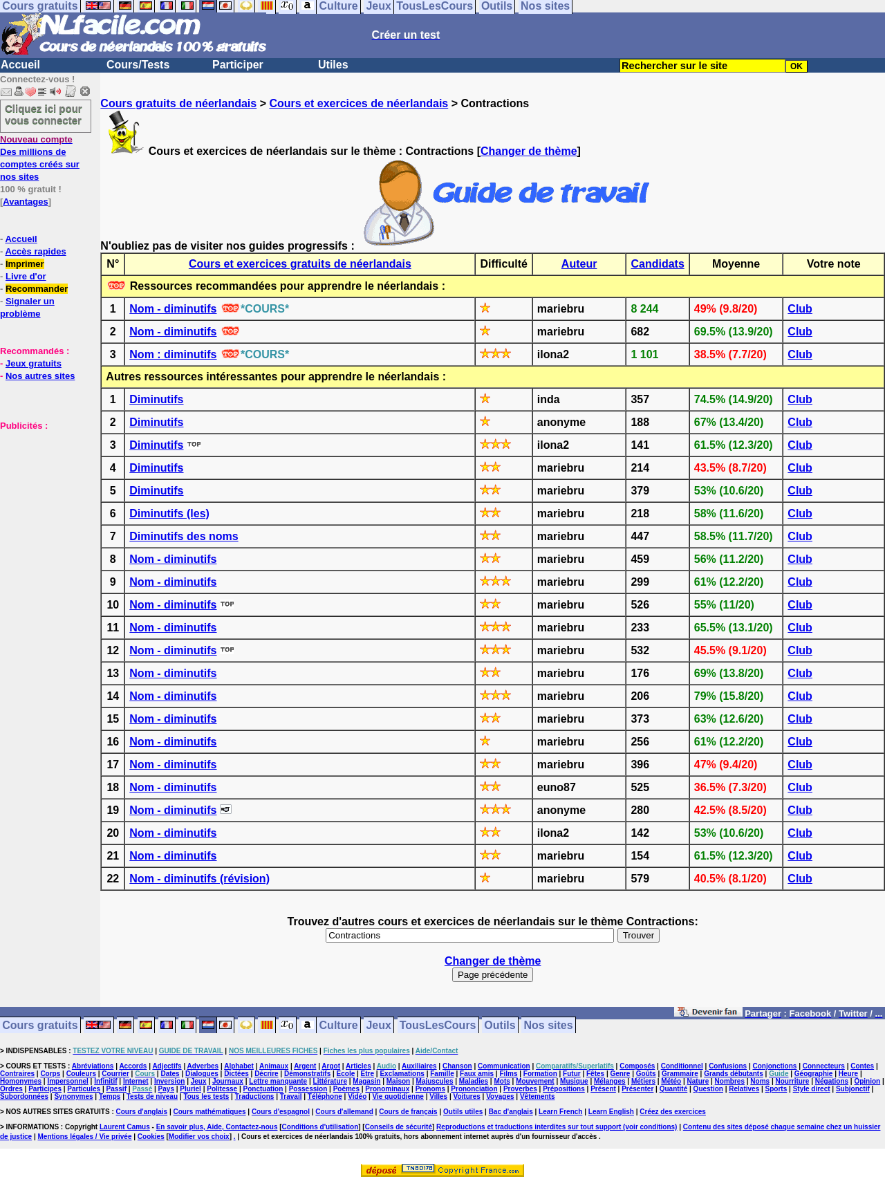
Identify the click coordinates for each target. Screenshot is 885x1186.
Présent (603, 1089)
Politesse (222, 1089)
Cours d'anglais (142, 1111)
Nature (698, 1081)
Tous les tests (206, 1096)
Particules (83, 1089)
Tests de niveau (152, 1096)
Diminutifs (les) (169, 513)
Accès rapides (35, 251)
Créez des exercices (673, 1111)
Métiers (643, 1081)
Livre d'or (26, 276)
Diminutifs (156, 399)
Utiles (333, 65)
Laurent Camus (125, 1127)
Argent (305, 1066)
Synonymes (73, 1096)
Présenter (637, 1089)
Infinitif (105, 1081)
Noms (760, 1081)
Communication (504, 1066)
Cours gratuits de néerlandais (178, 103)
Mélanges (610, 1081)
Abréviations (93, 1066)
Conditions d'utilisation (320, 1127)
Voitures (467, 1096)
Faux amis (477, 1073)
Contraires (17, 1073)
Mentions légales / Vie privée (85, 1136)
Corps (50, 1073)
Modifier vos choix (199, 1136)
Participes (45, 1089)
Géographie (813, 1073)
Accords (133, 1066)
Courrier (115, 1073)
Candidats (657, 264)
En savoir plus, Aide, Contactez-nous (217, 1127)
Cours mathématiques (210, 1111)
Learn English (611, 1111)
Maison (398, 1081)
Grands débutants (733, 1073)
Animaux (273, 1066)
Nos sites (548, 1025)
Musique (574, 1081)
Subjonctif (853, 1089)
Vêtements (537, 1096)
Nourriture (792, 1081)
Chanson (457, 1066)
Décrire (266, 1073)
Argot (331, 1066)
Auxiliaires (419, 1066)
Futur (572, 1073)
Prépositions (564, 1089)
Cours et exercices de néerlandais (358, 103)
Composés (637, 1066)
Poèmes (346, 1089)
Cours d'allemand (344, 1111)
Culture (338, 1025)
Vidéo (357, 1096)
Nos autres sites (40, 376)
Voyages (500, 1096)
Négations (831, 1081)
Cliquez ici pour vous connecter (43, 114)
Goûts (646, 1073)
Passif (116, 1089)
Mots (502, 1081)
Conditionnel (682, 1066)
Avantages (25, 201)
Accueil (20, 65)
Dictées (236, 1073)
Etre (367, 1073)
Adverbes (203, 1066)
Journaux (227, 1081)
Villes (438, 1096)
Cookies (151, 1136)
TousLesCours (438, 1025)
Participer (237, 65)
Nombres (730, 1081)
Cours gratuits (39, 1025)
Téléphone (325, 1096)
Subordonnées (24, 1096)
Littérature (330, 1081)
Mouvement (535, 1081)
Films (508, 1073)
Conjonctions (775, 1066)
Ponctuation (263, 1089)
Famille (442, 1073)
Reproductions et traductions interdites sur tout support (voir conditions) (556, 1127)
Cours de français (408, 1111)
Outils (499, 1025)
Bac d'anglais (511, 1111)
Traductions (254, 1096)
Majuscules (435, 1081)
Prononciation (474, 1089)
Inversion (169, 1081)
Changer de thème (529, 151)
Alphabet (239, 1066)
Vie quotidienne (398, 1096)
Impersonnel (67, 1081)
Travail (291, 1096)
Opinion (867, 1081)
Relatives (744, 1089)
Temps (110, 1096)
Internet (136, 1081)
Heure (848, 1073)
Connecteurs (824, 1066)
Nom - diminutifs (172, 309)
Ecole (346, 1073)
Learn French (560, 1111)
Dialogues (201, 1073)
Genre (621, 1073)
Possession (308, 1089)
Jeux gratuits (34, 363)
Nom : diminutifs (172, 354)
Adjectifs (166, 1066)
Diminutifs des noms (183, 536)
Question (708, 1089)
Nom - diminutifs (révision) (199, 878)
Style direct (811, 1089)
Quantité (674, 1089)
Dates (169, 1073)
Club (800, 309)
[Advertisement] (41, 501)
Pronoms (430, 1089)
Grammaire (680, 1073)
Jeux (378, 1025)
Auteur (579, 264)
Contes (862, 1066)
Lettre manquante (278, 1081)
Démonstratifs (307, 1073)
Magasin (366, 1081)
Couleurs (81, 1073)
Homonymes (20, 1081)
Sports (776, 1089)
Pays (166, 1089)
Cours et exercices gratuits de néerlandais (300, 264)
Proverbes (520, 1089)
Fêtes (595, 1073)
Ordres (11, 1089)
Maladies (473, 1081)
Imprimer (25, 264)
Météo (671, 1081)
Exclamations (402, 1073)
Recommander (37, 289)
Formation (540, 1073)
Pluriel (190, 1089)
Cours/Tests (137, 65)
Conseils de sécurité (398, 1127)
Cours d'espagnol (281, 1111)
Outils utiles (463, 1111)
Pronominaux (387, 1089)
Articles (358, 1066)
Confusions (728, 1066)
